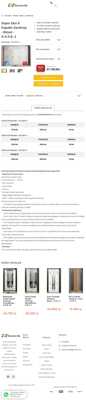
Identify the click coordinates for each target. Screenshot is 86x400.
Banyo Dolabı (46, 365)
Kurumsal (26, 349)
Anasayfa (26, 345)
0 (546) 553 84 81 (67, 345)
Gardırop (29, 15)
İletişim (25, 357)
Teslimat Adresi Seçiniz (45, 59)
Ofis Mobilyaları (47, 369)
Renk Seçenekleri (43, 40)
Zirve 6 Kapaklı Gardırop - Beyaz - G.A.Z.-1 (54, 299)
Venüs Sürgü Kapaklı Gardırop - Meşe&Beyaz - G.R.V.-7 (31, 301)
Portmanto (46, 353)
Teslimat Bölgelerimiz (46, 377)
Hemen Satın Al (48, 77)
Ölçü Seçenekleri (42, 49)
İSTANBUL (64, 342)
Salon (46, 349)
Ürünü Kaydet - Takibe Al (48, 84)
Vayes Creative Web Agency (65, 387)
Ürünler (8, 15)
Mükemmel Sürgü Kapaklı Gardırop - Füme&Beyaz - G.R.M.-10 (9, 301)
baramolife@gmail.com (70, 349)
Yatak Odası (18, 15)
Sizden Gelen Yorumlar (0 (24, 96)
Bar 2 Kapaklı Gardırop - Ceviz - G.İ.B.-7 (76, 299)
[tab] (43, 108)
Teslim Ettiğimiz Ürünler (47, 373)
